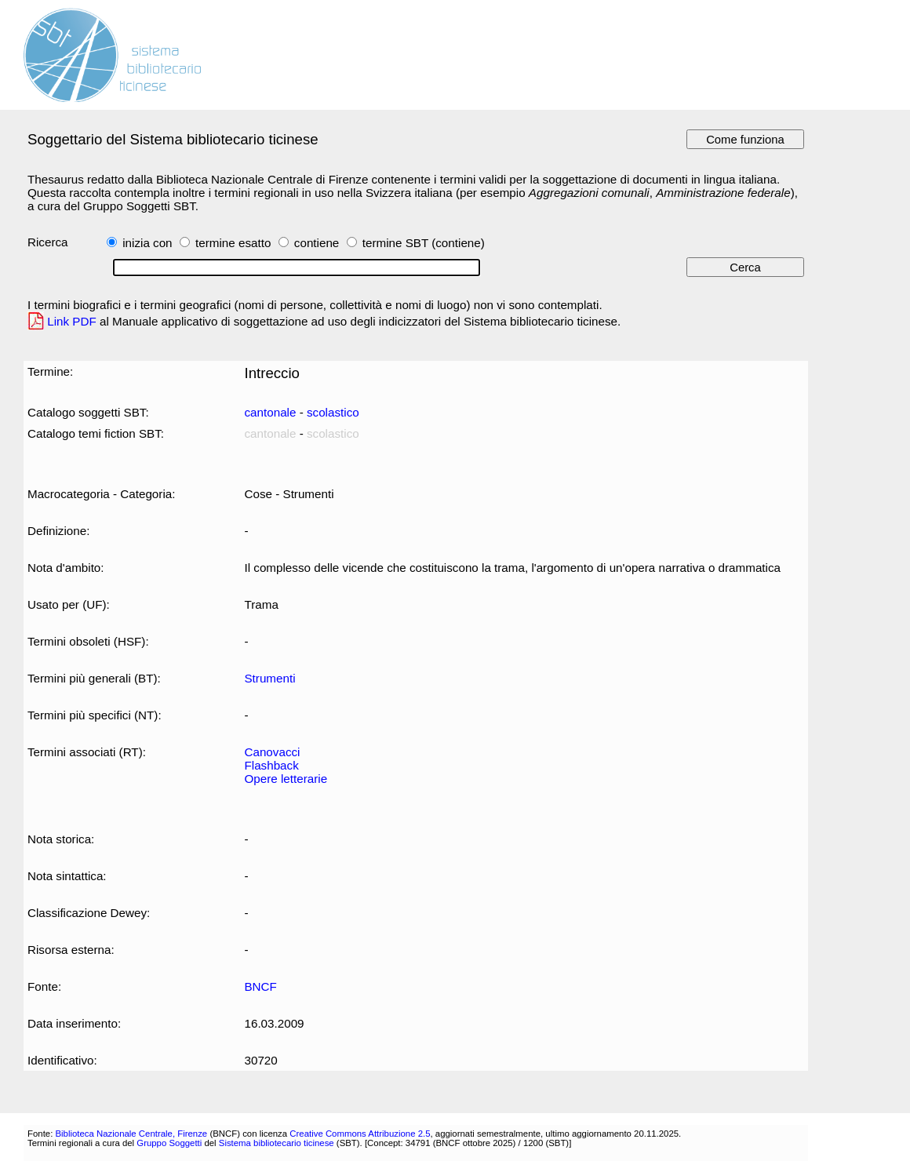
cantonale (270, 412)
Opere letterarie (285, 778)
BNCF (260, 986)
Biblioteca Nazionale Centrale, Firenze (131, 1133)
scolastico (333, 412)
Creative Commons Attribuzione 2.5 (359, 1133)
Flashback (271, 765)
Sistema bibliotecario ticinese (276, 1143)
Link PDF (71, 321)
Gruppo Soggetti (169, 1143)
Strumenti (269, 678)
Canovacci (272, 752)
